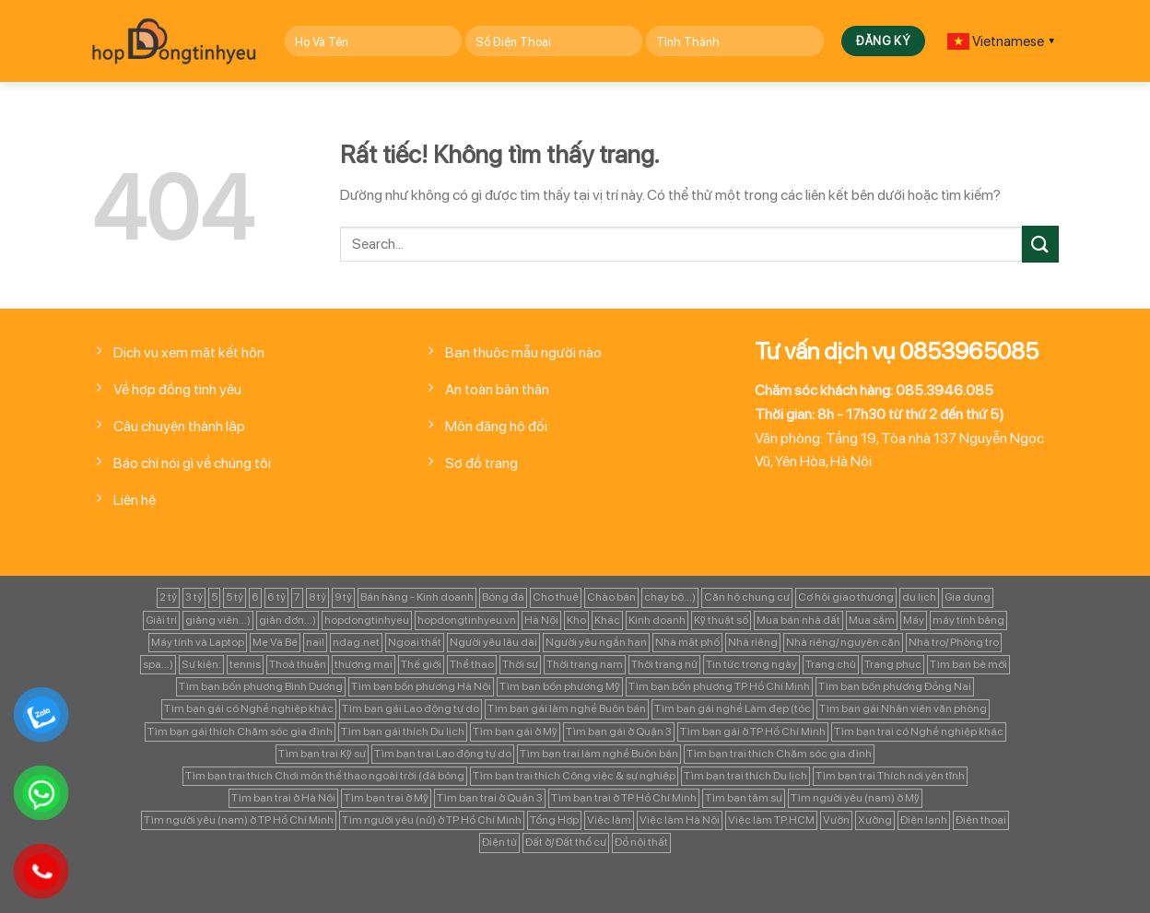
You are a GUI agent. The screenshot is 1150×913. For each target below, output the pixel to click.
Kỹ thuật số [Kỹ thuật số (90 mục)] (721, 620)
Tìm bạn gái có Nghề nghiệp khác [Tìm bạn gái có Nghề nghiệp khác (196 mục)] (249, 708)
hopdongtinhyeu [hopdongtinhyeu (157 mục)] (366, 620)
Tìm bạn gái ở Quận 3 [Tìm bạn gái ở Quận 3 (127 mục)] (619, 731)
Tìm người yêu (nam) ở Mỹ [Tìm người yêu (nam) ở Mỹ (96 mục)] (855, 797)
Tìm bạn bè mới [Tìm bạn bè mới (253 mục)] (968, 664)
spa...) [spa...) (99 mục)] (158, 664)
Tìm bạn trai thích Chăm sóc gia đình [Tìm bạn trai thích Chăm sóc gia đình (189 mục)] (779, 753)
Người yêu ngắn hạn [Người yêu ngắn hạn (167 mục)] (596, 642)
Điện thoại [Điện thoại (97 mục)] (981, 820)
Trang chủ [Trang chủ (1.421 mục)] (830, 664)
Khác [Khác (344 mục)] (607, 620)
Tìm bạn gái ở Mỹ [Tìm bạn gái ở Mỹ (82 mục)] (515, 731)
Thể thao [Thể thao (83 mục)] (472, 664)
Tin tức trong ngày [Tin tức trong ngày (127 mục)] (751, 664)
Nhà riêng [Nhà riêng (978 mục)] (753, 642)
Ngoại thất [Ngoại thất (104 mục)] (414, 642)
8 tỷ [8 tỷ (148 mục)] (317, 597)
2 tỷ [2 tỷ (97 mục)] (168, 597)
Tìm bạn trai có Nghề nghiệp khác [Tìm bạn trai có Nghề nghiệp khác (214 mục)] (918, 731)
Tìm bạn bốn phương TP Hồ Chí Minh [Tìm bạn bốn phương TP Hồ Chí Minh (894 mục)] (719, 686)
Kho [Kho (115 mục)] (576, 620)
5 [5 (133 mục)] (214, 597)
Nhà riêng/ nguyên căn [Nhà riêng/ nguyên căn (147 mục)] (843, 642)
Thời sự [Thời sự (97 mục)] (520, 664)
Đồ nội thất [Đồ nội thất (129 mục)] (641, 842)
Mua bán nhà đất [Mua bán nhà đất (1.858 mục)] (798, 620)
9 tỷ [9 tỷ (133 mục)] (343, 597)
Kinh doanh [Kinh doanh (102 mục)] (657, 620)
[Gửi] (1040, 244)
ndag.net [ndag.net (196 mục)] (356, 642)
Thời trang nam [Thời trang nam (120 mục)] (584, 664)
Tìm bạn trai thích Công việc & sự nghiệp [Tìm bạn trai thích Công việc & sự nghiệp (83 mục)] (574, 775)
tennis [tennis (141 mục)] (245, 664)
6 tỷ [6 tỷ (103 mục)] (276, 597)
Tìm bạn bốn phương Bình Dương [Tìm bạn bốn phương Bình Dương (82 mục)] (261, 686)
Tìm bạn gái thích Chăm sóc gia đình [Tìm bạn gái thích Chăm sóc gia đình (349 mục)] (240, 731)
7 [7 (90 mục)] (297, 597)
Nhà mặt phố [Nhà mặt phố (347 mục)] (687, 642)
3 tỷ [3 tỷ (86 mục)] (194, 597)
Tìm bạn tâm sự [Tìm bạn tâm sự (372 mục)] (743, 797)
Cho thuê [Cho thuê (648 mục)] (556, 597)
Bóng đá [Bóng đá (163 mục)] (503, 597)
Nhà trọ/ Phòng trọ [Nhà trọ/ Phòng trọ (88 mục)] (954, 642)
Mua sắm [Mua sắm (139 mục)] (872, 620)
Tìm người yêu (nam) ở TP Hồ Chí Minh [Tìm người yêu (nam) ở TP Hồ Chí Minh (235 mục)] (239, 820)
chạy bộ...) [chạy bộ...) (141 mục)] (670, 597)
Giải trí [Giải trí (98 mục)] (161, 620)
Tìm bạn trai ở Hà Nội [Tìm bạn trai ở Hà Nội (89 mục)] (283, 797)
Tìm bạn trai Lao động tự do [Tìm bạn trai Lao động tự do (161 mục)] (442, 753)
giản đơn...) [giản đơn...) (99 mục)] (287, 620)
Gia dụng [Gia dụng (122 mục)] (968, 597)
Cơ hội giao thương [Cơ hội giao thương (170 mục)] (846, 597)
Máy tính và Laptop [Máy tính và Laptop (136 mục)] (197, 642)
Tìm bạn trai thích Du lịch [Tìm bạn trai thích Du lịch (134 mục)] (745, 775)
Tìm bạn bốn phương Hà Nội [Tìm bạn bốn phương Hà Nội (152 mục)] (421, 686)
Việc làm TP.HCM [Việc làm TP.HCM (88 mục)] (771, 820)
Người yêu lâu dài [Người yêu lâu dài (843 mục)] (493, 642)
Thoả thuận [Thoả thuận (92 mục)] (297, 664)
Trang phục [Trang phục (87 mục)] (892, 664)
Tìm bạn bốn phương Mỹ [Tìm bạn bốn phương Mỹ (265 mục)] (559, 686)
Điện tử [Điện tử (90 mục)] (499, 842)
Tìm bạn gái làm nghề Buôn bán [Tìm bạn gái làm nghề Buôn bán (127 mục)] (566, 708)
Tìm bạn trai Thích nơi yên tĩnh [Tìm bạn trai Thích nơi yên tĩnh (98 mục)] (890, 775)
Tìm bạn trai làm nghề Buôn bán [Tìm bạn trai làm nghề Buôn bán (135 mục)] (599, 753)
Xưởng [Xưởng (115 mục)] (875, 820)
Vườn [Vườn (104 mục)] (836, 820)
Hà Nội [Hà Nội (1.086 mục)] (541, 620)
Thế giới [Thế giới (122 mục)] (421, 664)
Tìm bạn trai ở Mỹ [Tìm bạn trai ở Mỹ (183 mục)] (386, 797)
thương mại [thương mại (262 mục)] (363, 664)
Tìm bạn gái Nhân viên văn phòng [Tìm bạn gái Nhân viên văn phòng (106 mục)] (903, 708)
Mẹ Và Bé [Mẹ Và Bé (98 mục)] (275, 642)
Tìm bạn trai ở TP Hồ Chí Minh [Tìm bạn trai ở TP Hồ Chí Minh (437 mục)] (624, 797)
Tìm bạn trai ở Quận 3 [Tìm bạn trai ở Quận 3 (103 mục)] (490, 797)
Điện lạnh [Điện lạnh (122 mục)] (923, 820)
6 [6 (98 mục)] (255, 597)
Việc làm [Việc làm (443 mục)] (609, 820)
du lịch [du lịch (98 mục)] (919, 597)
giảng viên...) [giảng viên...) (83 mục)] (218, 620)
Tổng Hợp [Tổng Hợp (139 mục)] (554, 820)
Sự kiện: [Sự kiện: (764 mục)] (201, 664)
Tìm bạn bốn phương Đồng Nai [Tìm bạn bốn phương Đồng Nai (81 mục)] (894, 686)
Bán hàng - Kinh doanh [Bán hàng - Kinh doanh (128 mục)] (417, 597)
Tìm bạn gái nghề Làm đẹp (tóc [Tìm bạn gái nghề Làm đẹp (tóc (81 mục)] (732, 708)
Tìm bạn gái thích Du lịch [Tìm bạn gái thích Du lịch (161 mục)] (402, 731)
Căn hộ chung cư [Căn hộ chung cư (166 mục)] (747, 597)
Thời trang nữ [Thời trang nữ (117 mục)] (664, 664)
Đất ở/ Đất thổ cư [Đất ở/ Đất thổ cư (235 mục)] (565, 842)
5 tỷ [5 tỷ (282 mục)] (234, 597)
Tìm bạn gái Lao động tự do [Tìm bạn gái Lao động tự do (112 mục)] (410, 708)
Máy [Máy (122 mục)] (913, 620)
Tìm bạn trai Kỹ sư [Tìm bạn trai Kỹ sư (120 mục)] (322, 753)
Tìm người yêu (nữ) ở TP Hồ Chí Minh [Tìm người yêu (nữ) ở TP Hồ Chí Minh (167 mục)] (432, 820)
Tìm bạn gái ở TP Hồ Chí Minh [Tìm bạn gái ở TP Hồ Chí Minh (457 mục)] (753, 731)
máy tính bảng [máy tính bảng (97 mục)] (968, 620)
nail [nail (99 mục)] (315, 642)
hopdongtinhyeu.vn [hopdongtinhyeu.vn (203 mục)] (466, 620)
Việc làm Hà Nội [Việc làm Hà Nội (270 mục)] (680, 820)
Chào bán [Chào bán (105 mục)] (611, 597)
